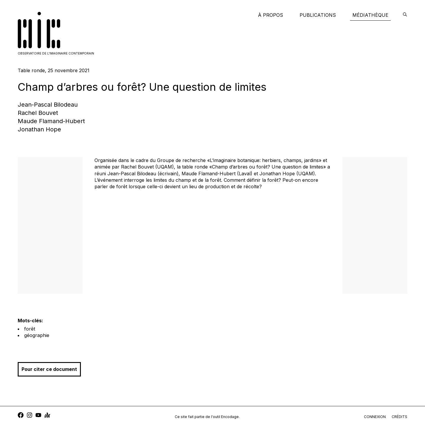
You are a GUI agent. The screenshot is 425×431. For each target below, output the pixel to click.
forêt (29, 329)
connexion (375, 417)
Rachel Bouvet (38, 112)
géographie (36, 335)
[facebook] (21, 416)
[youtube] (38, 416)
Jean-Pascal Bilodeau (48, 104)
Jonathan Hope (39, 129)
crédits (399, 417)
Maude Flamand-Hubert (51, 121)
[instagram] (29, 416)
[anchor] (47, 416)
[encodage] (405, 15)
